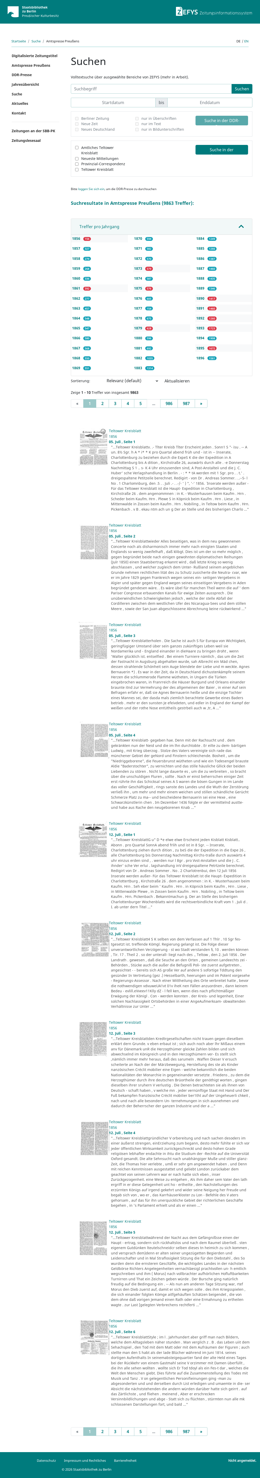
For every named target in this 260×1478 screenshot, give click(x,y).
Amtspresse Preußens (31, 65)
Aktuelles (20, 103)
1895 (200, 348)
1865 (76, 328)
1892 (200, 318)
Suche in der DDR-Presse (221, 121)
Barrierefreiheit (125, 1460)
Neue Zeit (89, 123)
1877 (138, 308)
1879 (138, 328)
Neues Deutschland (98, 129)
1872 (138, 258)
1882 (138, 358)
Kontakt (19, 113)
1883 (138, 367)
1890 (200, 298)
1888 (200, 278)
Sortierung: (80, 380)
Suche (36, 41)
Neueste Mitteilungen (100, 158)
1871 (138, 248)
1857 (76, 248)
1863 (76, 308)
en (246, 41)
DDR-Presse (22, 74)
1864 (76, 318)
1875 (138, 288)
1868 (76, 358)
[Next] (201, 403)
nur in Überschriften (158, 118)
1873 (138, 268)
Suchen (242, 89)
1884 (200, 238)
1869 (76, 367)
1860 (76, 278)
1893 (200, 328)
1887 (200, 268)
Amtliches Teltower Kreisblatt (97, 150)
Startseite (18, 41)
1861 (76, 288)
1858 (76, 258)
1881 (138, 348)
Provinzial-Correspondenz (103, 163)
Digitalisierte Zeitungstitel (34, 55)
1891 (200, 308)
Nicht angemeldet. (242, 1460)
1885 (200, 248)
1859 (76, 268)
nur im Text (151, 123)
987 (186, 403)
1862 (76, 298)
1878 (138, 318)
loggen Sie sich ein (91, 189)
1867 (76, 348)
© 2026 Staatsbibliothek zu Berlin (86, 1469)
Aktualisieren (177, 381)
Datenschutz (46, 1460)
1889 (200, 288)
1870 (138, 238)
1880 (138, 337)
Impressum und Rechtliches (85, 1460)
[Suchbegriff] (151, 89)
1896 (200, 358)
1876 (138, 298)
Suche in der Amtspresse (222, 151)
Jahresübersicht (25, 84)
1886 (200, 258)
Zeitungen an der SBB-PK (33, 130)
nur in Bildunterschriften (162, 129)
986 (169, 403)
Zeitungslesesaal (26, 140)
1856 (76, 238)
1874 (138, 278)
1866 (76, 337)
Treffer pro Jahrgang (99, 226)
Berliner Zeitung (95, 118)
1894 (200, 337)
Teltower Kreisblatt (97, 169)
